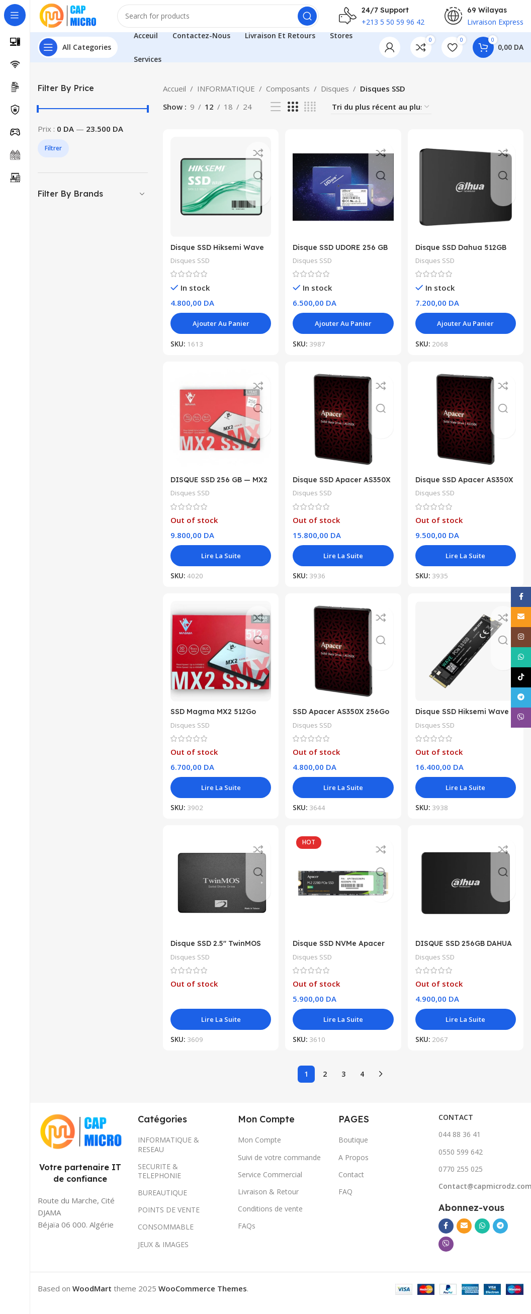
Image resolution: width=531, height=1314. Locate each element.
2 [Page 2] (325, 1083)
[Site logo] (76, 19)
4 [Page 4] (362, 1083)
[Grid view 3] (293, 115)
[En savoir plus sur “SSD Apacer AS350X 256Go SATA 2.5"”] (343, 795)
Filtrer (53, 156)
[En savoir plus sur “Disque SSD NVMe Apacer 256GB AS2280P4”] (343, 1028)
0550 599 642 (460, 1161)
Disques (335, 97)
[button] (219, 329)
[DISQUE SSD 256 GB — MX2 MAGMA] (219, 427)
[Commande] (381, 115)
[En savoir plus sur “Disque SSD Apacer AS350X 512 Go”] (466, 562)
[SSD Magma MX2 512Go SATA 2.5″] (219, 660)
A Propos (353, 1166)
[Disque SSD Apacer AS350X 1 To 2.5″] (343, 427)
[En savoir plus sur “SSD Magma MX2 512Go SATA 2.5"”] (219, 795)
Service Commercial (270, 1183)
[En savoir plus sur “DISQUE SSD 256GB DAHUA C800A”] (466, 1028)
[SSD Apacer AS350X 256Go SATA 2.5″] (343, 660)
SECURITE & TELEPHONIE (159, 1180)
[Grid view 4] (310, 115)
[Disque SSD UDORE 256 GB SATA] (343, 194)
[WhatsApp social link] (482, 1235)
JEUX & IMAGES (163, 1253)
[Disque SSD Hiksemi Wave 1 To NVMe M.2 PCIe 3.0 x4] (466, 660)
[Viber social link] (446, 1253)
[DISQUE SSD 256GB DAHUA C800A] (466, 893)
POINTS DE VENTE (169, 1219)
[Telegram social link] (500, 1235)
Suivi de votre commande (279, 1166)
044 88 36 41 (459, 1144)
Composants (288, 97)
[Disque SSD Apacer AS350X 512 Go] (466, 427)
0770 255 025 (460, 1178)
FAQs (246, 1235)
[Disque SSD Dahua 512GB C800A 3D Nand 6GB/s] (466, 194)
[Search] (227, 20)
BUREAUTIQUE (162, 1201)
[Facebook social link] (446, 1235)
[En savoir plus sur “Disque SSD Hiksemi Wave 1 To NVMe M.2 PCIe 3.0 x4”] (466, 795)
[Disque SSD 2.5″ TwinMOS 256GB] (219, 893)
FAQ (345, 1200)
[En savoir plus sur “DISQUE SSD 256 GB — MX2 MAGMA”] (219, 562)
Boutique (353, 1149)
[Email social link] (464, 1235)
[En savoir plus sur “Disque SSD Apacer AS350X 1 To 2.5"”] (343, 562)
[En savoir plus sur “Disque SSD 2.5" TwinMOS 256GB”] (219, 1028)
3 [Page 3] (343, 1083)
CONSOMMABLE (166, 1236)
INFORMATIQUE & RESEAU (168, 1154)
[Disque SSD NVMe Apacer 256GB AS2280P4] (343, 893)
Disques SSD (191, 266)
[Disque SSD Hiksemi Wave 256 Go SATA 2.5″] (219, 194)
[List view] (276, 115)
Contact (351, 1183)
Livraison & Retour (268, 1200)
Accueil (174, 97)
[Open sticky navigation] (78, 55)
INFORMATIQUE (226, 97)
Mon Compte (259, 1149)
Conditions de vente (270, 1217)
